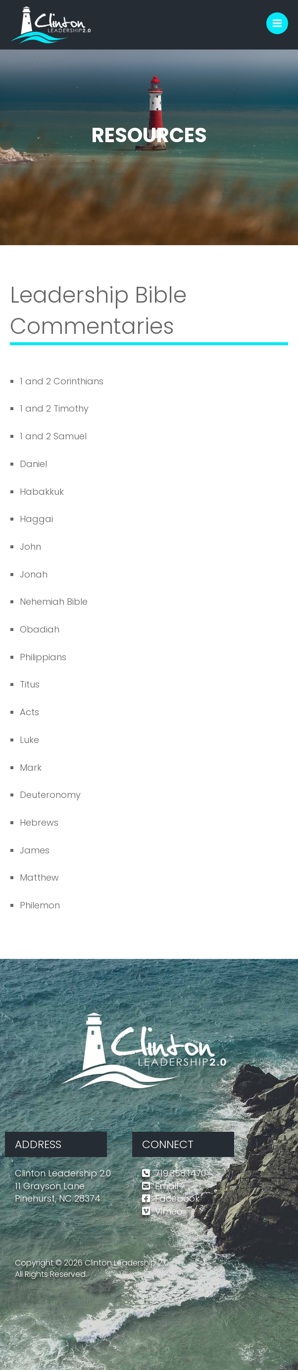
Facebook (177, 1198)
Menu (280, 18)
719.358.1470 (180, 1173)
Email (166, 1186)
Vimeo (169, 1211)
